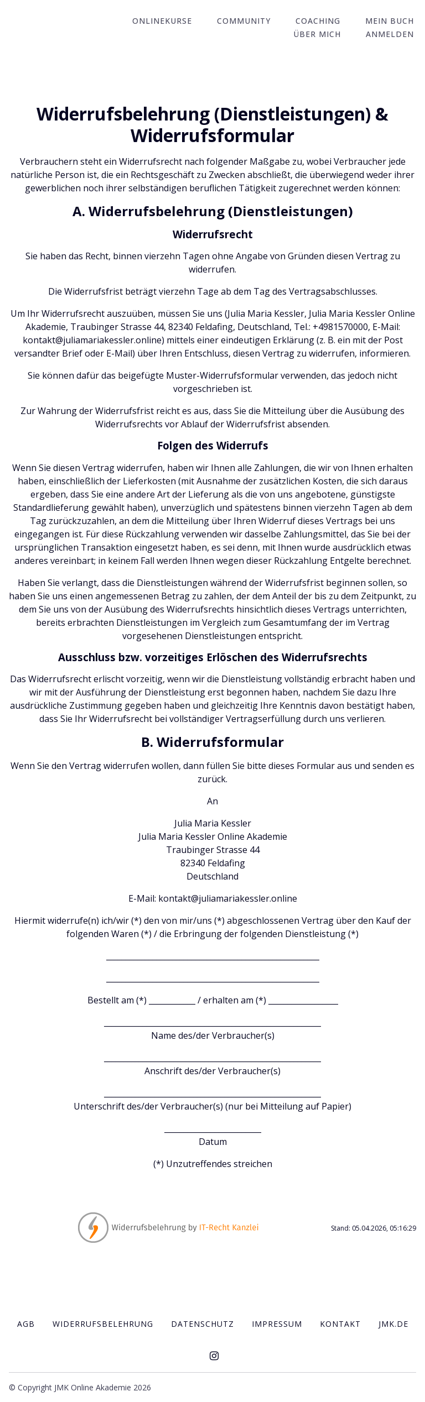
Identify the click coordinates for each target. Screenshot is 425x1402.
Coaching (325, 21)
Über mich (324, 34)
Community (256, 21)
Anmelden (392, 34)
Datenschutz (202, 1323)
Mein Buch (391, 21)
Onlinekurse (179, 21)
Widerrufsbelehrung (103, 1323)
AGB (26, 1323)
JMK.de (393, 1323)
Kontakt (340, 1323)
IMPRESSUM (277, 1323)
